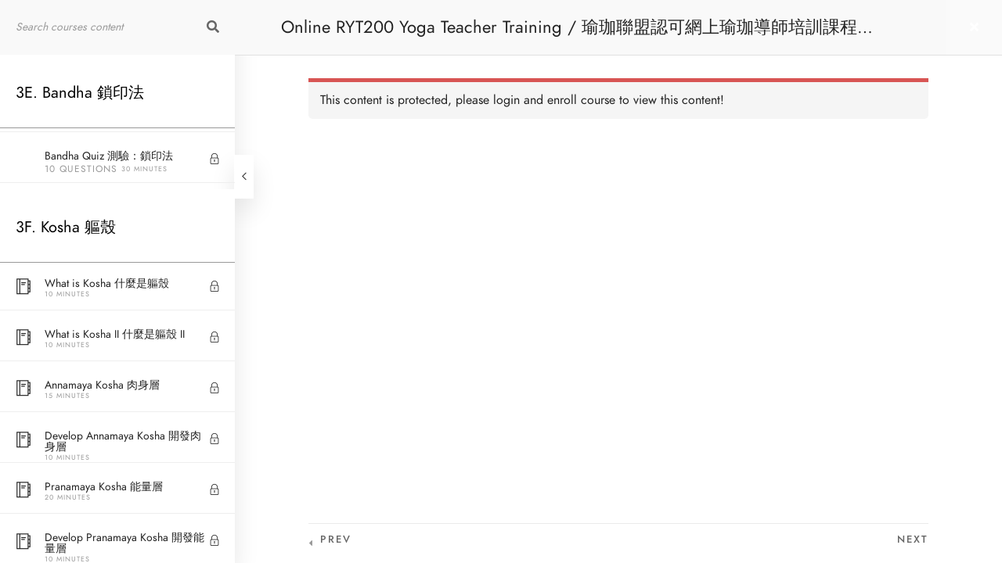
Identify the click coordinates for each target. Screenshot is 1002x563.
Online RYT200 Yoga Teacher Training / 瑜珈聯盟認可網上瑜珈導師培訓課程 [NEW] (569, 35)
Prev (335, 540)
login (506, 100)
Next (912, 540)
